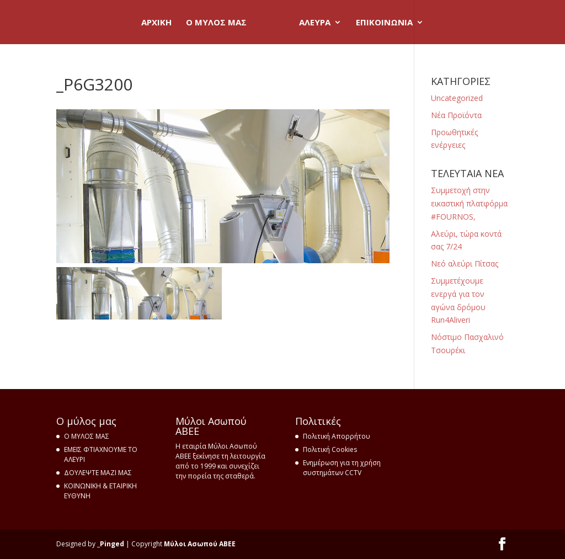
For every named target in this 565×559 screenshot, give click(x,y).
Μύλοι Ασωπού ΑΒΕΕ (200, 544)
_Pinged (110, 544)
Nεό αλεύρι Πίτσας (464, 263)
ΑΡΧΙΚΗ (156, 23)
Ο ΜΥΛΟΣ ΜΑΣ (86, 436)
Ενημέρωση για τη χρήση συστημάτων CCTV (342, 467)
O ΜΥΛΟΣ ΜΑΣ (216, 23)
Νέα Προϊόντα (456, 115)
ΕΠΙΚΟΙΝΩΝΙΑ (384, 23)
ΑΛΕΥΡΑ (315, 23)
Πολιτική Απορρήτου (336, 436)
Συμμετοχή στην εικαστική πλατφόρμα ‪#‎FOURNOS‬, (469, 203)
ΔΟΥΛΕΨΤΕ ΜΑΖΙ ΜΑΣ (98, 472)
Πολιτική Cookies (330, 449)
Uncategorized (457, 98)
